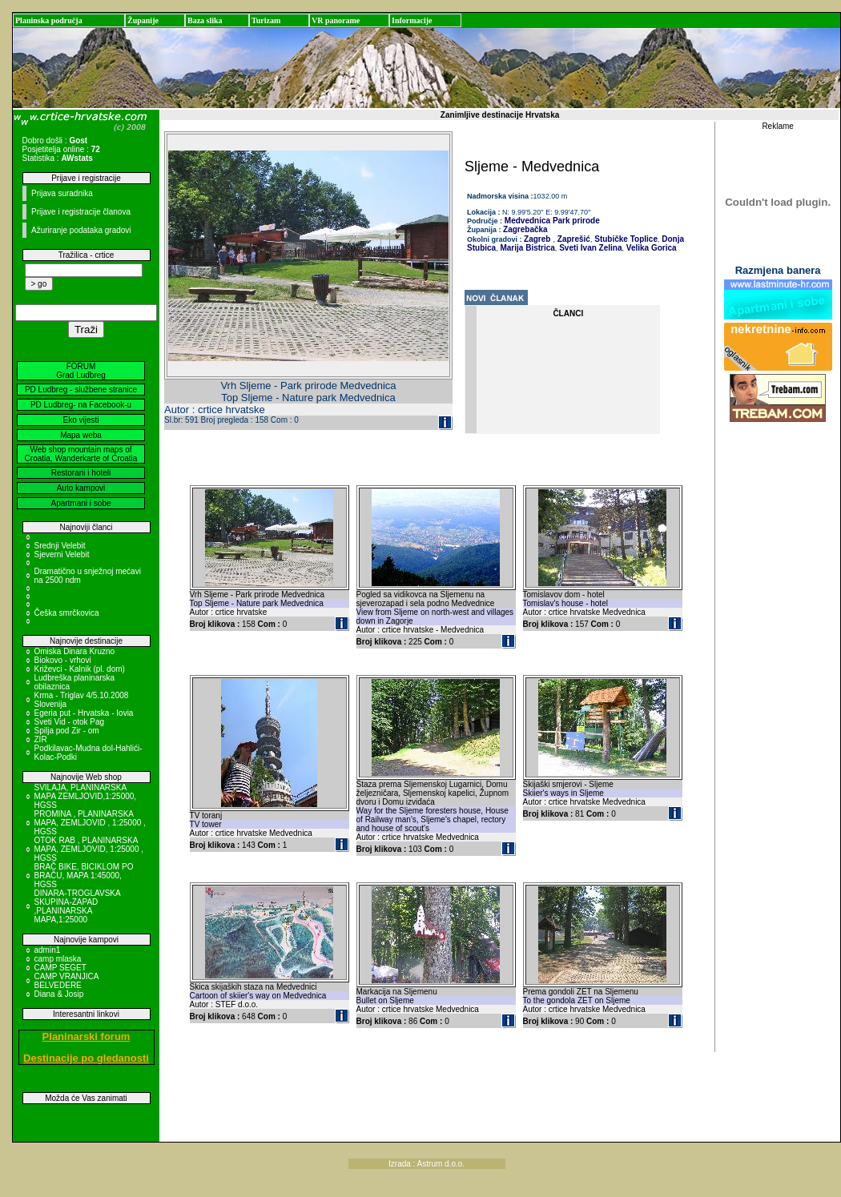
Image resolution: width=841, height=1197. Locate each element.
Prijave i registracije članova (81, 211)
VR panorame (336, 20)
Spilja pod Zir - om (66, 730)
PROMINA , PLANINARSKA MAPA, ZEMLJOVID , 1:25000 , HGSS (90, 822)
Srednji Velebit (60, 545)
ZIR (40, 739)
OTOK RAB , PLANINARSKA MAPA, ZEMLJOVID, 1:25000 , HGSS (89, 849)
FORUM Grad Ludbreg (81, 371)
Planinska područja (48, 20)
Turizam (265, 20)
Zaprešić (572, 239)
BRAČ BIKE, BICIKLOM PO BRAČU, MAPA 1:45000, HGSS (84, 875)
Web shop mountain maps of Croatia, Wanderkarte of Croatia (81, 454)
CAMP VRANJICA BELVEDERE (66, 981)
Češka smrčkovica (66, 613)
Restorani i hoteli (81, 472)
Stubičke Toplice (625, 239)
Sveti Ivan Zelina (589, 247)
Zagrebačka (525, 229)
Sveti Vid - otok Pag (69, 721)
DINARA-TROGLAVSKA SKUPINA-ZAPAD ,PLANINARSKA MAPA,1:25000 (77, 906)
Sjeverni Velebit (62, 554)
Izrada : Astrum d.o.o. (426, 1163)
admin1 (47, 950)
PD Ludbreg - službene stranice (81, 389)
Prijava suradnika (62, 193)
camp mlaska (58, 958)
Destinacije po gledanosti (86, 1058)
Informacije (412, 20)
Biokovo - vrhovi (62, 660)
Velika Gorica (650, 247)
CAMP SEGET (60, 967)
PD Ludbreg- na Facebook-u (80, 404)
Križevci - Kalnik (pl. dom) (79, 669)
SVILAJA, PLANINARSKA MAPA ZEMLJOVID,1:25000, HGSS (85, 796)
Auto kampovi (81, 488)
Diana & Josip (59, 994)
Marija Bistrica (526, 247)
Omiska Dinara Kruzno (74, 651)
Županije (143, 20)
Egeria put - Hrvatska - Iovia (84, 713)
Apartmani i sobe (80, 503)
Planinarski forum (86, 1036)
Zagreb (537, 239)
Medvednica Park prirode (551, 220)
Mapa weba (81, 435)
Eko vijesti (80, 420)
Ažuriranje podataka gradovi (81, 230)
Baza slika (205, 20)
